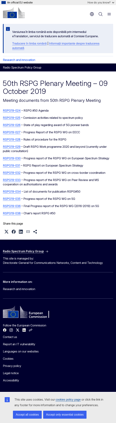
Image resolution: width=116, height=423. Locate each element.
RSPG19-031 (11, 165)
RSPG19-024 (12, 110)
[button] (6, 232)
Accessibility (11, 380)
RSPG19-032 (12, 173)
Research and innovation (19, 60)
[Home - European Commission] (14, 12)
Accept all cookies (27, 414)
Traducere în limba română (29, 43)
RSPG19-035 (12, 199)
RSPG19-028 (12, 139)
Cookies (8, 358)
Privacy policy (12, 366)
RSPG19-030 (12, 158)
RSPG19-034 (12, 191)
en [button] (92, 14)
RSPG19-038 (12, 213)
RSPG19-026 (12, 125)
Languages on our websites (21, 351)
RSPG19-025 (11, 118)
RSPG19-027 (12, 132)
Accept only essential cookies (65, 414)
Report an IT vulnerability (19, 344)
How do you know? (101, 2)
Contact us (10, 337)
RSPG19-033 (12, 180)
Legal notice (11, 373)
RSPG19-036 (12, 206)
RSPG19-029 (12, 146)
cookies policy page (68, 399)
